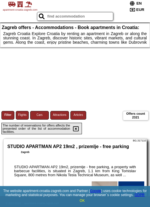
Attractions (59, 114)
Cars (39, 114)
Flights (22, 114)
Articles (78, 114)
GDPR (139, 195)
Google (95, 191)
